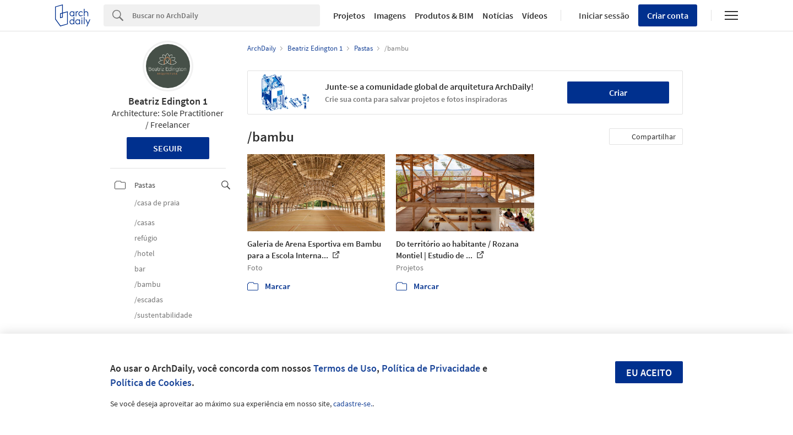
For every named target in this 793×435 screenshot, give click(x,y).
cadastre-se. (352, 404)
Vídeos (534, 15)
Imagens (390, 15)
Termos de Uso (345, 368)
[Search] (226, 15)
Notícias (497, 15)
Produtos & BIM (444, 15)
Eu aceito (649, 372)
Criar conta (667, 15)
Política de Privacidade (431, 368)
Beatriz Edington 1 (168, 101)
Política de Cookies (151, 382)
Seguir (167, 148)
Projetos (349, 15)
